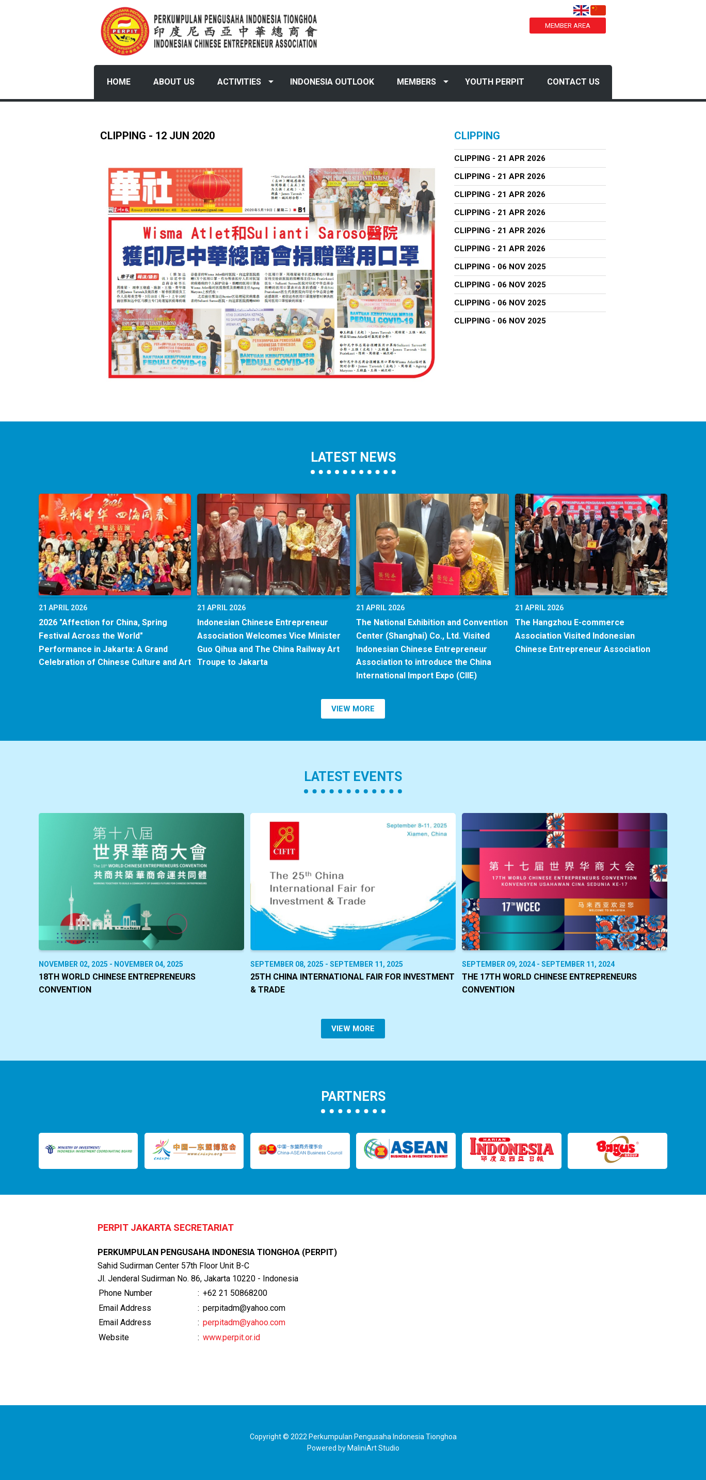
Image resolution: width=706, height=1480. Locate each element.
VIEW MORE (353, 708)
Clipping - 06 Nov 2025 (500, 266)
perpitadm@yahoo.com (244, 1322)
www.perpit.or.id (231, 1337)
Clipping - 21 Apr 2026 (499, 158)
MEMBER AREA (567, 25)
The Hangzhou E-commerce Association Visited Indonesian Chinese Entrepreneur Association (582, 635)
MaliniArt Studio (373, 1448)
